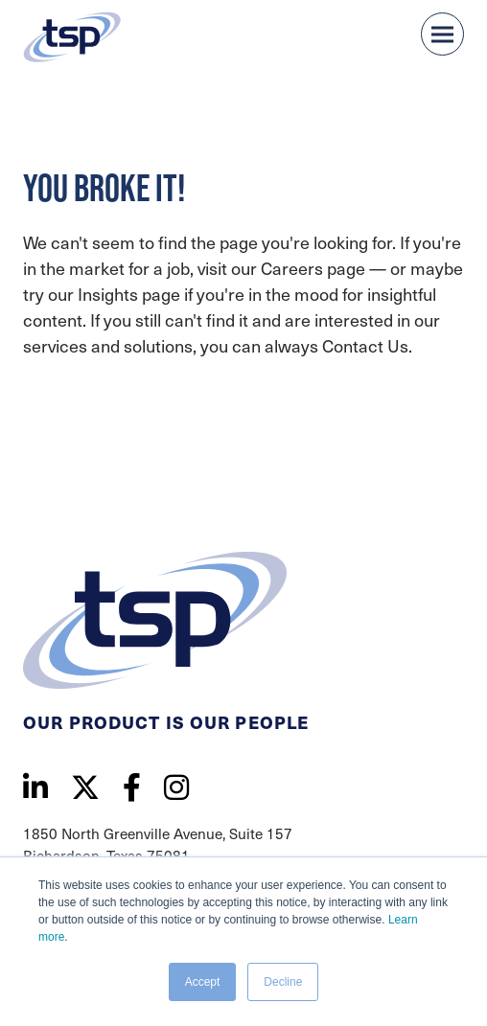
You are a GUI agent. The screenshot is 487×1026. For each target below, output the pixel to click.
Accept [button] (202, 982)
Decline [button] (283, 982)
